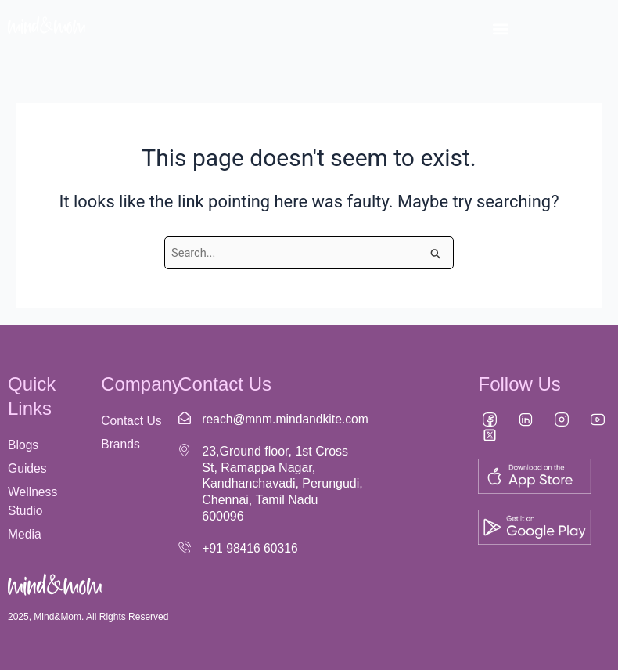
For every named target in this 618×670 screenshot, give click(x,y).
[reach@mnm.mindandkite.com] (184, 418)
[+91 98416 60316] (184, 547)
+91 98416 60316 (251, 548)
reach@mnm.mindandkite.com (287, 419)
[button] (500, 28)
